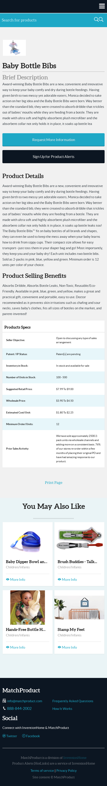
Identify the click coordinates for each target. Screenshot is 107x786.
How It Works (62, 709)
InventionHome (74, 758)
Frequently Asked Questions (72, 701)
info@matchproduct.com (24, 701)
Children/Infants (18, 567)
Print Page (53, 483)
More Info (15, 579)
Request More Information (53, 140)
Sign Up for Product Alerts (53, 157)
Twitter (9, 736)
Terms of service (42, 770)
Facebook (31, 736)
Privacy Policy (66, 770)
